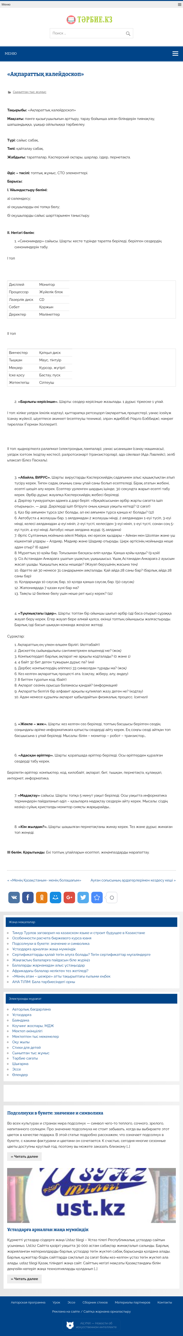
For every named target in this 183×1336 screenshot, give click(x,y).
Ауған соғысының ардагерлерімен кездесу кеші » (133, 880)
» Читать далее (24, 1156)
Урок (56, 1302)
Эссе (16, 1069)
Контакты (165, 1302)
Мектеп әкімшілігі (27, 1031)
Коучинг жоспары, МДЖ (33, 1026)
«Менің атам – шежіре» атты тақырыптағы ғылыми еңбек (61, 976)
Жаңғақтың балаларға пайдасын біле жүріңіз (51, 960)
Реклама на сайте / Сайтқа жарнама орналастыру (91, 1311)
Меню (6, 4)
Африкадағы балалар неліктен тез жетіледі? (50, 971)
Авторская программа (28, 1302)
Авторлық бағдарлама (31, 1009)
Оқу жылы (21, 1042)
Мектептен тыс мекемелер (35, 1036)
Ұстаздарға (21, 1015)
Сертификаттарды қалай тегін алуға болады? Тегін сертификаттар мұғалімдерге (81, 954)
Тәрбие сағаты (25, 1058)
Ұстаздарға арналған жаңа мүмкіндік (44, 949)
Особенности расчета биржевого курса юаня (52, 938)
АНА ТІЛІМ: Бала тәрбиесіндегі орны (43, 982)
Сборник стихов (94, 1302)
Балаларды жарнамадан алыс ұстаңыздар (48, 965)
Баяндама (20, 1020)
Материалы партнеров (132, 1302)
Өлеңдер (20, 1075)
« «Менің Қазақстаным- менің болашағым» (44, 880)
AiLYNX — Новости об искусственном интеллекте (96, 1325)
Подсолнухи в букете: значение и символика (51, 943)
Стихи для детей (26, 1047)
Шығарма (20, 1064)
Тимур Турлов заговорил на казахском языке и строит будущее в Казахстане (78, 933)
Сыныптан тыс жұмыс (29, 92)
